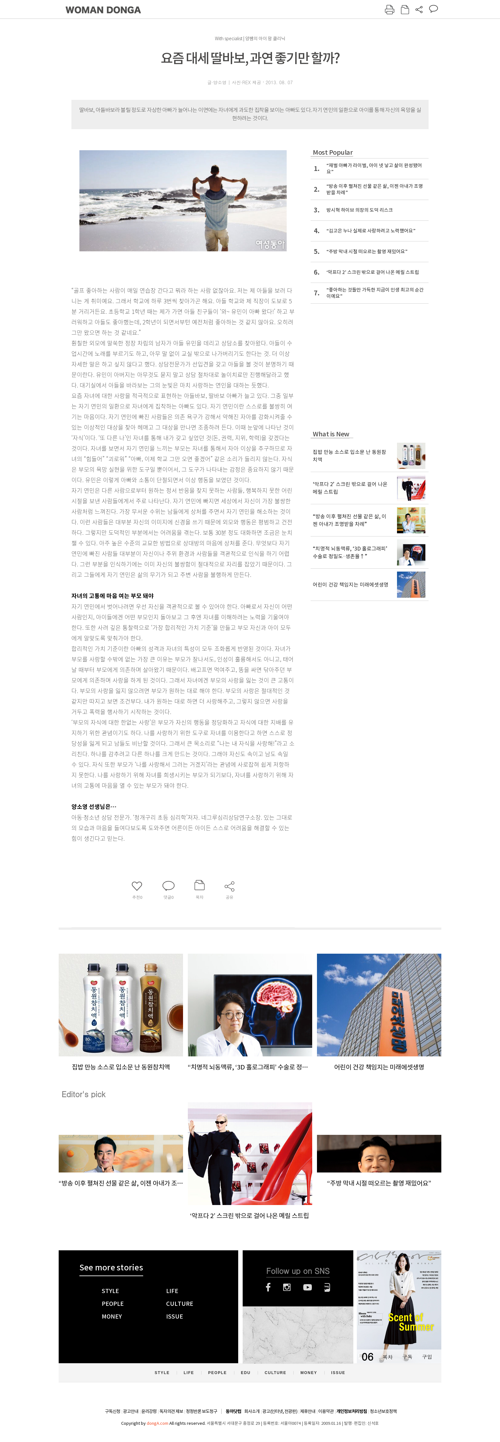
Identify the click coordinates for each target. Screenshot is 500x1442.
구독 (407, 1356)
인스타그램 (286, 1287)
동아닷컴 (233, 1411)
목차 (387, 1356)
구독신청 (112, 1411)
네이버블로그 (327, 1287)
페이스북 (268, 1287)
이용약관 (326, 1411)
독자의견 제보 (171, 1411)
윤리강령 (149, 1411)
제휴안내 (307, 1411)
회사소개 (252, 1411)
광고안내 (130, 1411)
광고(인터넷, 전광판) (279, 1411)
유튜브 (307, 1287)
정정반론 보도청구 (201, 1411)
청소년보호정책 (383, 1411)
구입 (427, 1356)
